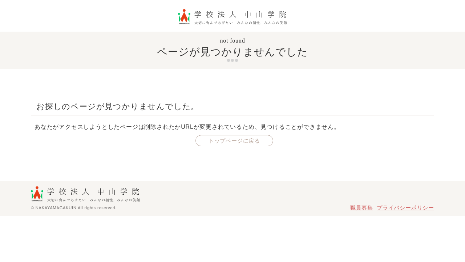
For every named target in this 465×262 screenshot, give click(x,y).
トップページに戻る (234, 141)
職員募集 (361, 208)
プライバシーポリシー (405, 208)
